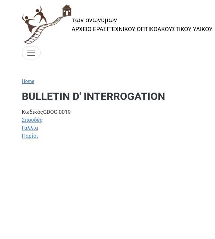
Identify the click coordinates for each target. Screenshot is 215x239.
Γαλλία (30, 128)
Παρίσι (30, 136)
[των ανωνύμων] (117, 24)
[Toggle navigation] (31, 52)
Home (28, 81)
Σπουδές (32, 120)
